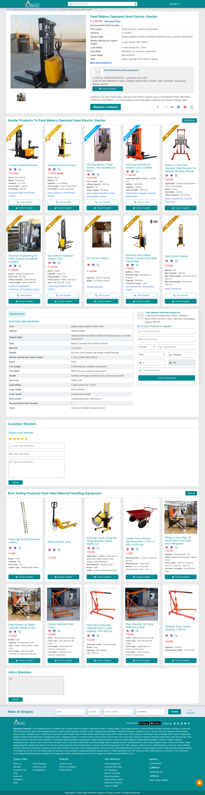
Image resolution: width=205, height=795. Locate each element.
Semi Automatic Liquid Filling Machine (116, 748)
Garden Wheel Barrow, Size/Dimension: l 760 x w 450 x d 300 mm (140, 541)
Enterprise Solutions (113, 782)
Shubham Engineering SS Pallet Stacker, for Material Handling (23, 258)
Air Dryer (137, 748)
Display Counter (87, 731)
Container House (86, 737)
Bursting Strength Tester (100, 742)
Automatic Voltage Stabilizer (170, 740)
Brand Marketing (112, 776)
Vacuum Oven (100, 737)
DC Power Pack (126, 737)
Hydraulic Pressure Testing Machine (126, 742)
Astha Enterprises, (173, 289)
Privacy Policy (65, 770)
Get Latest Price (112, 21)
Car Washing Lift (21, 751)
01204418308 (155, 763)
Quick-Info (17, 776)
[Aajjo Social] (175, 723)
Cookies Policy (65, 763)
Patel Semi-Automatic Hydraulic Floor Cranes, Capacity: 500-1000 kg (100, 628)
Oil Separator (84, 740)
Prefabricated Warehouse (31, 737)
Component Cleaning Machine (65, 740)
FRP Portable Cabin (120, 734)
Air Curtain (59, 745)
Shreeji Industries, (95, 287)
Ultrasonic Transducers (31, 748)
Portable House (33, 734)
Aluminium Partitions (171, 729)
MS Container (135, 734)
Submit (15, 482)
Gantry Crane (35, 742)
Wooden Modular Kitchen (152, 748)
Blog (15, 773)
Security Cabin (19, 734)
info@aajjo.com (156, 772)
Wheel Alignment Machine (52, 751)
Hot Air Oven (113, 737)
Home (8, 10)
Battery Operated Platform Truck (121, 753)
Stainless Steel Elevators (177, 731)
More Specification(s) (101, 63)
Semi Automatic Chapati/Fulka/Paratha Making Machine (87, 751)
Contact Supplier (107, 89)
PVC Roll (49, 745)
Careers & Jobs (39, 767)
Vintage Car (101, 753)
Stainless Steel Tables (27, 731)
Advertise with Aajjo (113, 767)
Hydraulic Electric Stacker (62, 165)
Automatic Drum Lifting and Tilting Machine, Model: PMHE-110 (102, 540)
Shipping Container (70, 737)
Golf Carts (90, 753)
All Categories (39, 770)
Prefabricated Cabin (151, 734)
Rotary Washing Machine (102, 740)
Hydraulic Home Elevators (106, 731)
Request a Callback (105, 107)
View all (191, 493)
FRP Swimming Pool (140, 751)
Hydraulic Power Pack (161, 737)
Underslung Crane (20, 742)
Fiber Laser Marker (176, 742)
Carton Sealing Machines (69, 731)
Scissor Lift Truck (159, 731)
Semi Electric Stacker (50, 10)
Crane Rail (72, 742)
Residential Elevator (126, 731)
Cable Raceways (160, 745)
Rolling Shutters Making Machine (178, 748)
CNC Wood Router (179, 737)
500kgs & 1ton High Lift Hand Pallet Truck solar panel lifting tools (178, 540)
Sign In (174, 4)
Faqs (15, 782)
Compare (190, 712)
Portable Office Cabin (169, 734)
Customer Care (20, 770)
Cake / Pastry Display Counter (154, 742)
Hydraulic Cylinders (142, 737)
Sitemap (17, 767)
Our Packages (111, 770)
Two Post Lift (34, 751)
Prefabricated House (52, 737)
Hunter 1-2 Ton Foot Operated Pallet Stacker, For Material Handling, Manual (180, 168)
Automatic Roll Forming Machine (78, 745)
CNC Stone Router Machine (40, 740)
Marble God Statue (36, 745)
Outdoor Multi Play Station (77, 729)
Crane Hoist (47, 742)
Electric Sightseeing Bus (75, 753)
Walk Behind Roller (97, 729)
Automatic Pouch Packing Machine (85, 748)
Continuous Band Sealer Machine (56, 748)
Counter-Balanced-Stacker (23, 165)
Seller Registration (113, 763)
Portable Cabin (59, 729)
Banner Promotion (112, 773)
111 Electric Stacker (98, 258)
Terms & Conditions (67, 767)
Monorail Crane (60, 742)
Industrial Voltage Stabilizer (125, 740)
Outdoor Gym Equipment (53, 753)
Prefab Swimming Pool (120, 751)
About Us (17, 763)
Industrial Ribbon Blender (151, 729)
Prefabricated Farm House (52, 734)
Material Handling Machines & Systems (27, 10)
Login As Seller (111, 786)
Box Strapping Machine (47, 731)
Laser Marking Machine (42, 729)
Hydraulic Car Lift (143, 731)
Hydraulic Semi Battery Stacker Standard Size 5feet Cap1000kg (141, 258)
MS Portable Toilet (71, 734)
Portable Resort (87, 734)
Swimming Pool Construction (162, 751)
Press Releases (40, 763)
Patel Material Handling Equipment (121, 70)
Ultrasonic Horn (145, 745)
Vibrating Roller (113, 729)
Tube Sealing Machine (130, 729)
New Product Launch (114, 779)
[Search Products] (69, 4)
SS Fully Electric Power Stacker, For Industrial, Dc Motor (101, 167)
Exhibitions (18, 779)
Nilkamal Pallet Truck (59, 541)
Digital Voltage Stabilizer (147, 740)
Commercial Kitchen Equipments (106, 745)
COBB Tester (83, 742)
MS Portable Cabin (103, 734)
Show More (189, 120)
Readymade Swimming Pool (30, 753)
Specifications (17, 313)
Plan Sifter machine (129, 745)
